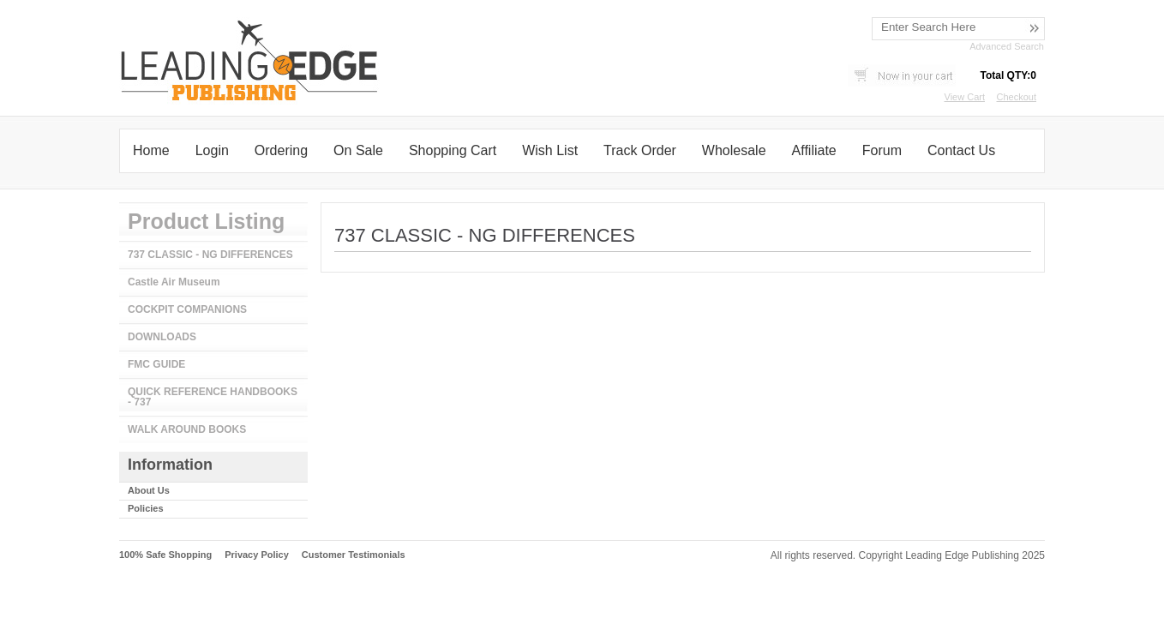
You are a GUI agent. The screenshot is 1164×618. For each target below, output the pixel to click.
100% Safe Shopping (165, 554)
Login (212, 150)
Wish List (550, 150)
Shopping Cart (452, 150)
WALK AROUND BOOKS (187, 429)
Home (151, 150)
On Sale (358, 150)
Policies (146, 508)
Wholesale (734, 150)
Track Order (639, 150)
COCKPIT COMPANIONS (187, 309)
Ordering (281, 150)
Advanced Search (1006, 46)
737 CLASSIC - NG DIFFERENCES (210, 255)
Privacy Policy (257, 554)
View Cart (965, 97)
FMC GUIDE (156, 364)
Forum (882, 150)
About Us (149, 490)
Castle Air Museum (174, 282)
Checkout (1016, 97)
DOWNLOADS (162, 337)
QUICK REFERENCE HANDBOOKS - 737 (212, 397)
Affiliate (814, 150)
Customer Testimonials (353, 554)
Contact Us (961, 150)
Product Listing (206, 221)
